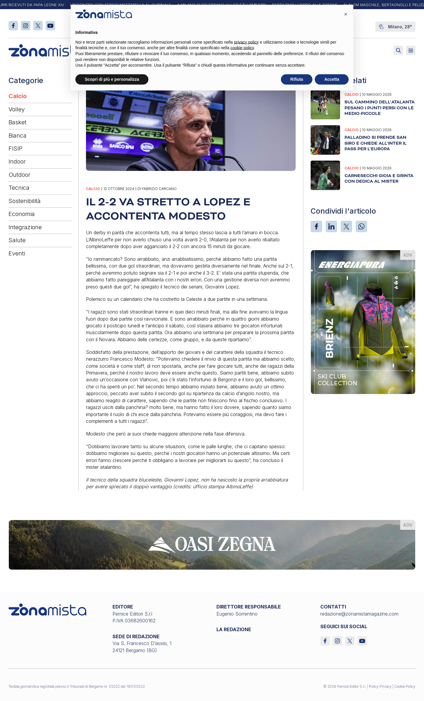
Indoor (17, 161)
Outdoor (19, 174)
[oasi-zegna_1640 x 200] (212, 544)
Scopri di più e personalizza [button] (112, 79)
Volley (17, 109)
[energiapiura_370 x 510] (363, 321)
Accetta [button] (331, 79)
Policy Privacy (380, 686)
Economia (22, 213)
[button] (345, 14)
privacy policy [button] (246, 42)
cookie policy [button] (242, 47)
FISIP (15, 148)
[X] (346, 226)
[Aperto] (410, 50)
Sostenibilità (25, 200)
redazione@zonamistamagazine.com (359, 614)
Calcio (18, 96)
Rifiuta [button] (296, 79)
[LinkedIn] (331, 226)
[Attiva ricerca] (398, 50)
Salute (17, 240)
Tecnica (19, 187)
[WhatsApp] (361, 226)
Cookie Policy (404, 686)
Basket (17, 122)
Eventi (17, 253)
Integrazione (25, 227)
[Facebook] (316, 226)
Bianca (17, 135)
